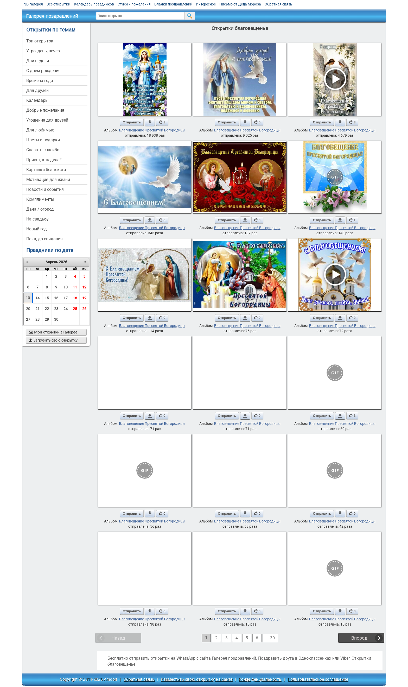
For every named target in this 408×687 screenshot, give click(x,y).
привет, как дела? (44, 159)
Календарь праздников (94, 4)
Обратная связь (278, 4)
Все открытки (58, 4)
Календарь (37, 100)
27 (28, 319)
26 (84, 309)
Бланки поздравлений (173, 4)
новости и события (45, 189)
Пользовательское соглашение (318, 679)
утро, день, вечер (43, 50)
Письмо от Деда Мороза (240, 4)
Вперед (359, 638)
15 (47, 298)
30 (56, 319)
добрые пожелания (45, 110)
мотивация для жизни (48, 179)
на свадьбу (37, 219)
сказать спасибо (42, 149)
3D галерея (33, 4)
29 (47, 319)
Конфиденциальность (260, 679)
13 (28, 298)
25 (75, 309)
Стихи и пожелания (134, 4)
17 (65, 298)
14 (37, 298)
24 (65, 309)
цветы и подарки (43, 139)
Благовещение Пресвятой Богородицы (152, 130)
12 (84, 287)
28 (37, 319)
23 (56, 309)
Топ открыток (39, 41)
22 (47, 309)
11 (75, 287)
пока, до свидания (44, 238)
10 (65, 287)
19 (84, 298)
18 (75, 298)
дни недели (37, 60)
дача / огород (40, 209)
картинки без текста (46, 169)
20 (28, 309)
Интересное (206, 4)
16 (56, 298)
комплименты (40, 199)
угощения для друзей (47, 120)
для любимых (40, 130)
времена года (39, 80)
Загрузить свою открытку (53, 340)
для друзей (37, 90)
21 (37, 309)
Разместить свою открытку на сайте (196, 679)
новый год (36, 228)
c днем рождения (43, 70)
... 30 (270, 637)
